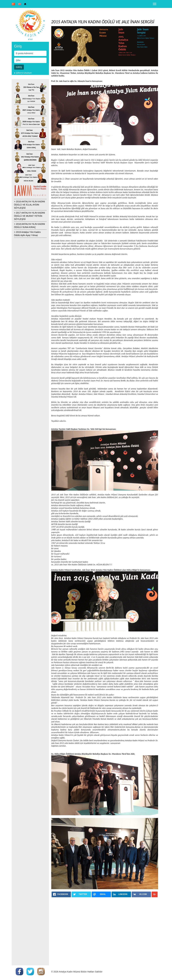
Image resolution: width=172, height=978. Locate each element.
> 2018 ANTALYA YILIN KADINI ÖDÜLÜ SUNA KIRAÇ (29, 225)
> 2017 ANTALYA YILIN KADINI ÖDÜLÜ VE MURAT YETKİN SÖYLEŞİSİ (29, 215)
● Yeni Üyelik (20, 76)
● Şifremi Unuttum (23, 73)
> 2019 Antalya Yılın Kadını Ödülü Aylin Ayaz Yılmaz (27, 234)
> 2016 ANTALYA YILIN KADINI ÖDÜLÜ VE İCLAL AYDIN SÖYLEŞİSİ (29, 204)
